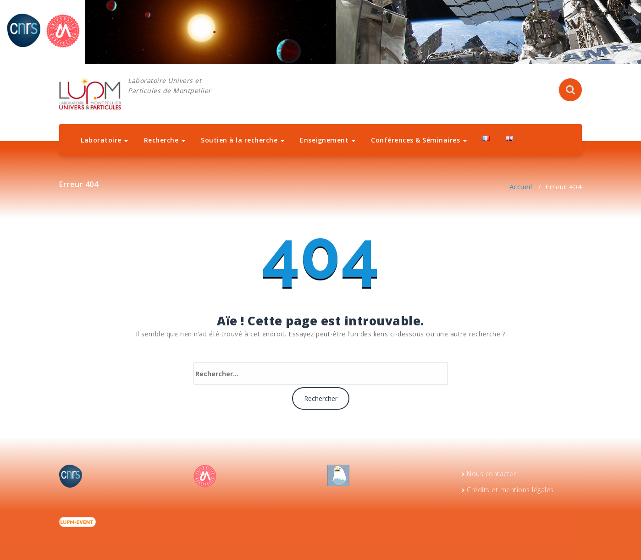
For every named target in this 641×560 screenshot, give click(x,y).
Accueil (520, 186)
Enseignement (327, 140)
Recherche (164, 140)
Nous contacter (491, 473)
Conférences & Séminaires (419, 140)
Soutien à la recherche (242, 140)
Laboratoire (104, 140)
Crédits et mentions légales (510, 489)
